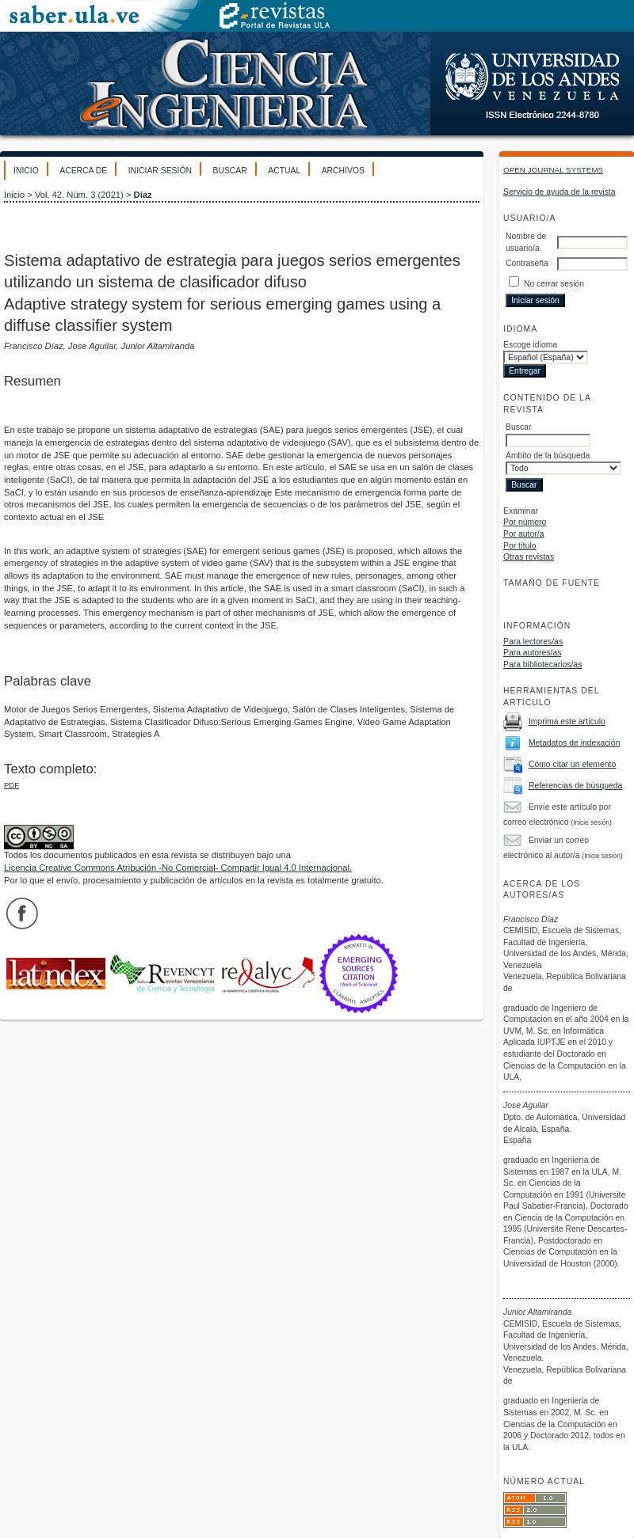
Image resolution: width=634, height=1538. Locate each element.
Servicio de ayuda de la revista (559, 192)
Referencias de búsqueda (575, 785)
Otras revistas (528, 557)
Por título (520, 545)
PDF (11, 784)
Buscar (229, 170)
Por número (524, 522)
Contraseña (527, 263)
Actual (284, 170)
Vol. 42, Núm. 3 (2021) (79, 194)
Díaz (143, 194)
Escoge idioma (530, 344)
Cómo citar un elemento (572, 764)
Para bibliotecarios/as (542, 664)
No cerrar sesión (554, 283)
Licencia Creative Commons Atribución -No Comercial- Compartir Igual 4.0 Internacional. (178, 867)
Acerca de (83, 170)
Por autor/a (523, 534)
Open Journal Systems (553, 169)
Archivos (343, 170)
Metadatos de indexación (575, 743)
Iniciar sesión (160, 170)
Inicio (26, 170)
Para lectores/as (533, 641)
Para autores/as (532, 652)
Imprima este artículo (567, 721)
